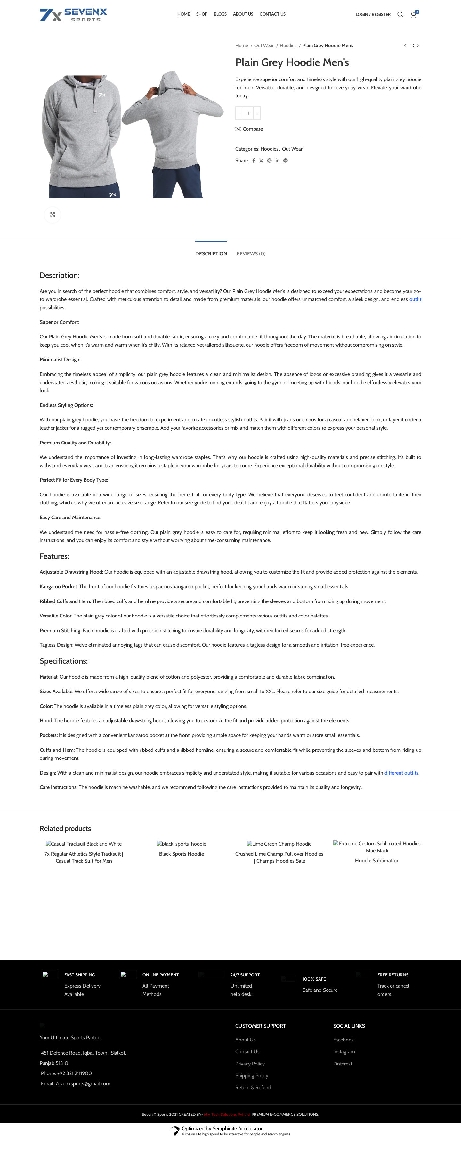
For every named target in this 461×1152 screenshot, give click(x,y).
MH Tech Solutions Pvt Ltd (226, 1127)
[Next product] (418, 45)
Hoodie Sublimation (377, 935)
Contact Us (247, 1059)
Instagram (344, 1059)
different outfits (401, 773)
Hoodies (288, 45)
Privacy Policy (250, 1071)
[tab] (211, 250)
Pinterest (342, 1071)
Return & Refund (253, 1095)
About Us (245, 1047)
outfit (415, 299)
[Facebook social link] (253, 160)
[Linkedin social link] (277, 160)
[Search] (400, 14)
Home (242, 45)
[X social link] (261, 160)
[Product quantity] (248, 113)
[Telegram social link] (285, 160)
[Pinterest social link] (269, 160)
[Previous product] (405, 45)
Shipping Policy (251, 1083)
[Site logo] (73, 14)
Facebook (343, 1047)
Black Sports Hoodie (181, 935)
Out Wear (264, 45)
